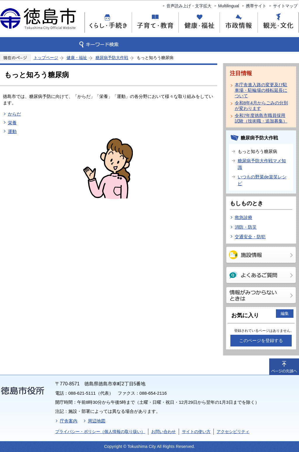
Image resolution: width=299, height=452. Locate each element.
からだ (14, 113)
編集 (285, 313)
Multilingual (228, 6)
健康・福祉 (77, 57)
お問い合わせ (163, 431)
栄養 (12, 122)
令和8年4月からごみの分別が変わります (261, 105)
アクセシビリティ (233, 431)
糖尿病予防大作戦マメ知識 (262, 164)
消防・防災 (246, 227)
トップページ (46, 57)
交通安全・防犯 (250, 236)
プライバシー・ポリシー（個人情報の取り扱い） (100, 431)
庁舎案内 (68, 420)
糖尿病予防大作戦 (111, 57)
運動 (12, 131)
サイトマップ (285, 6)
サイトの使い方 (196, 431)
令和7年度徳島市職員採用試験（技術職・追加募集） (261, 118)
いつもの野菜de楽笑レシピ (262, 180)
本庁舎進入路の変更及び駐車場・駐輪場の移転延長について (261, 90)
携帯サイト (256, 6)
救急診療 (243, 217)
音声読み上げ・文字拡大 (188, 6)
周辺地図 (96, 420)
